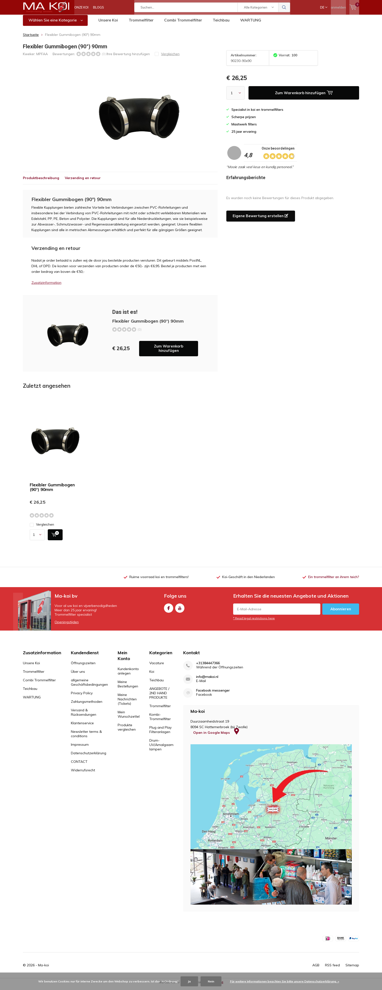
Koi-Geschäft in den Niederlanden (248, 580)
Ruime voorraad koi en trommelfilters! (159, 580)
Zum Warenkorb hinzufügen (168, 352)
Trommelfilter (141, 23)
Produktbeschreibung (41, 181)
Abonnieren (340, 612)
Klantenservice (82, 727)
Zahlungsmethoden (86, 705)
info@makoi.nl (207, 680)
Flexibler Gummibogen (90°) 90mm (52, 491)
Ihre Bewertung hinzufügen (128, 57)
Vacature (156, 666)
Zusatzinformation (46, 286)
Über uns (78, 675)
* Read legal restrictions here (254, 622)
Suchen (284, 7)
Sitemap (352, 969)
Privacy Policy (82, 696)
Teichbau (221, 23)
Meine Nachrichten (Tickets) (127, 702)
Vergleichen (42, 528)
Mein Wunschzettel (129, 718)
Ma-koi (43, 969)
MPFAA (42, 57)
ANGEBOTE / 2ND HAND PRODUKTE (159, 696)
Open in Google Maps (216, 736)
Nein (211, 981)
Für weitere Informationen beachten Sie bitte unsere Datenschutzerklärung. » (284, 981)
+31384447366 (208, 667)
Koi (151, 675)
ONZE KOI (81, 7)
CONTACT (79, 765)
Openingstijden (67, 625)
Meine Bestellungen (128, 687)
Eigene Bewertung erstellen (260, 219)
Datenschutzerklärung (88, 757)
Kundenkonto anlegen (128, 674)
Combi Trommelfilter (183, 23)
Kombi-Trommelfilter (160, 720)
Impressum (80, 748)
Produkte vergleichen (127, 730)
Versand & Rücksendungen (83, 716)
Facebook (168, 610)
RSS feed (332, 969)
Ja (189, 981)
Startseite (31, 38)
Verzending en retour (83, 181)
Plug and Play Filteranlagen (160, 733)
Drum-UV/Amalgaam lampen (161, 748)
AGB (315, 969)
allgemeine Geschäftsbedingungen (89, 686)
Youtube (179, 610)
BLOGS (98, 7)
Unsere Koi (108, 23)
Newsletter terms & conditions (86, 737)
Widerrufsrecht (83, 774)
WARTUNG (250, 23)
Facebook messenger (213, 694)
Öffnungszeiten (83, 666)
